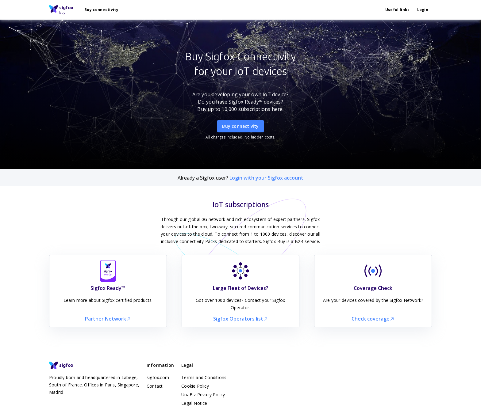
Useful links (397, 9)
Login (423, 9)
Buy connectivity (101, 9)
